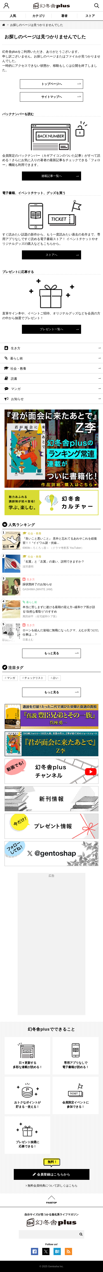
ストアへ (51, 254)
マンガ (16, 389)
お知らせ (17, 399)
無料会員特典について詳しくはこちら (52, 1185)
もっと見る (51, 653)
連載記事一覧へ (51, 176)
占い (55, 677)
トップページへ (51, 84)
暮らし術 (16, 358)
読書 (14, 378)
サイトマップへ (51, 96)
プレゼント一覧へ (51, 329)
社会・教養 (18, 368)
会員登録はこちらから (51, 1174)
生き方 (15, 348)
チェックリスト (33, 677)
